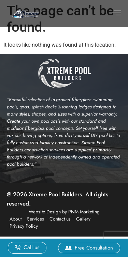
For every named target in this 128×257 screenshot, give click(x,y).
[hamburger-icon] (117, 13)
